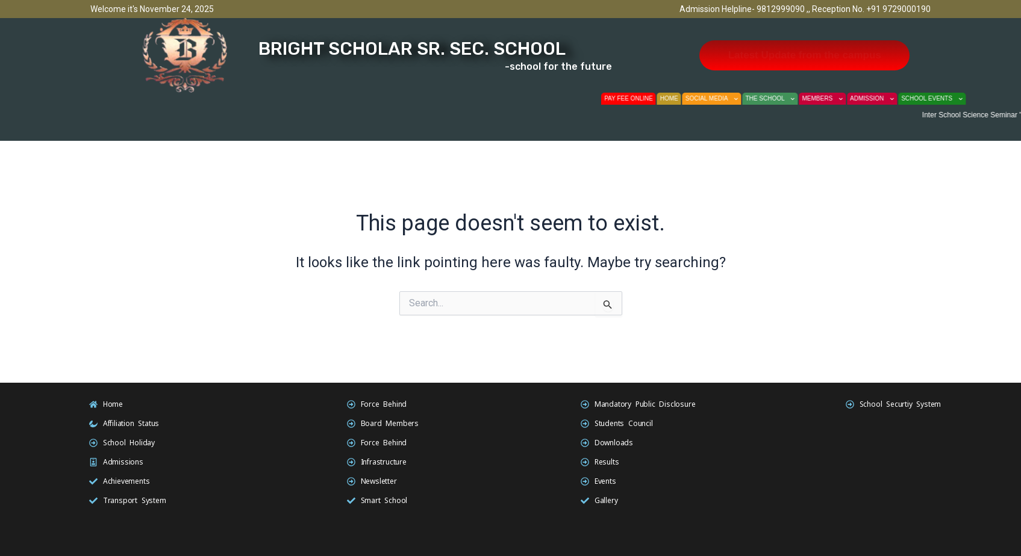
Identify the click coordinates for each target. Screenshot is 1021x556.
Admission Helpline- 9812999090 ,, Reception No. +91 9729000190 (805, 9)
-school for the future (558, 66)
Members (839, 99)
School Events (948, 99)
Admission (888, 99)
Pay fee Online (645, 98)
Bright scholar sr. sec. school (412, 49)
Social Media (728, 99)
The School (786, 99)
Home (685, 98)
